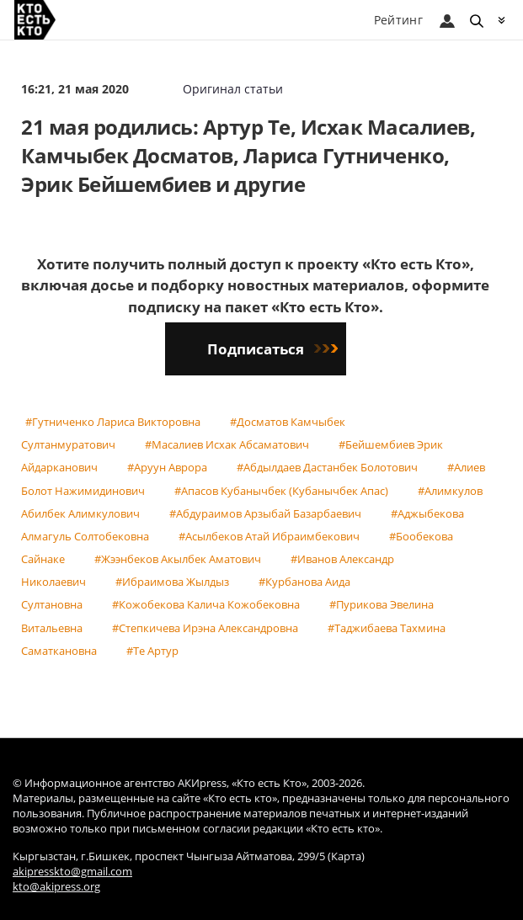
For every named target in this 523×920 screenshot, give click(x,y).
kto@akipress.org (56, 887)
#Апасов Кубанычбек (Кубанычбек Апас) (281, 490)
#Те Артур (152, 650)
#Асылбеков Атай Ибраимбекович (269, 536)
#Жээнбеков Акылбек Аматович (177, 558)
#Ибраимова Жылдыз (172, 581)
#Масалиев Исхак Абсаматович (227, 444)
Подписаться (272, 349)
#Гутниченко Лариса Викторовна (112, 421)
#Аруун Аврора (167, 467)
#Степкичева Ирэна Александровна (205, 627)
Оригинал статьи (233, 89)
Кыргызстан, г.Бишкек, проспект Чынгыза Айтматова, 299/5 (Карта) (189, 856)
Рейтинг (398, 20)
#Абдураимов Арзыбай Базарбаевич (265, 513)
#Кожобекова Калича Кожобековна (206, 604)
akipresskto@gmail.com (72, 871)
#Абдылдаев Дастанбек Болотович (327, 467)
